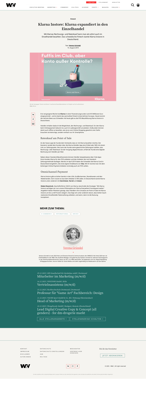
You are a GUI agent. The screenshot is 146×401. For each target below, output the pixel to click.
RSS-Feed (43, 357)
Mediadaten (75, 349)
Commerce (64, 7)
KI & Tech (75, 7)
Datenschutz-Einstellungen (52, 351)
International (62, 214)
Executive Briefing (37, 7)
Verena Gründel (75, 46)
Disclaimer (25, 354)
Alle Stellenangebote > (53, 319)
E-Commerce (46, 214)
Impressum (24, 351)
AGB (41, 354)
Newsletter (116, 2)
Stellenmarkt (103, 2)
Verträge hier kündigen (76, 352)
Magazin (105, 7)
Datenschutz (45, 349)
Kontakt (23, 349)
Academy (85, 7)
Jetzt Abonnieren (112, 355)
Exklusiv (115, 7)
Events (94, 7)
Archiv (76, 214)
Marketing (51, 7)
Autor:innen (25, 357)
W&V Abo (92, 2)
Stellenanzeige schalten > (87, 319)
